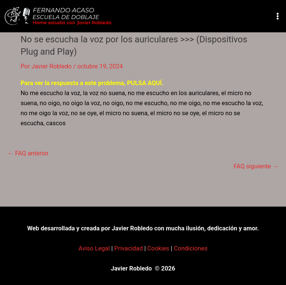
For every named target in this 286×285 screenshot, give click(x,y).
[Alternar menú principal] (277, 16)
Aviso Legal (94, 248)
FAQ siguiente (256, 166)
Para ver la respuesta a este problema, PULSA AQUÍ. (91, 83)
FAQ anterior (28, 153)
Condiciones (191, 248)
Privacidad (128, 248)
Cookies (158, 248)
